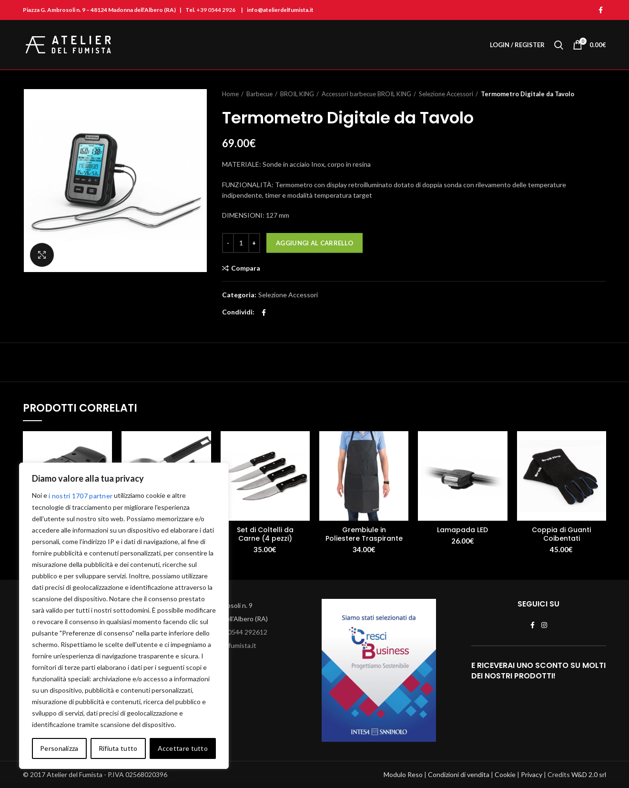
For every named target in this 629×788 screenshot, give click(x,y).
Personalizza (59, 748)
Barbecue (259, 94)
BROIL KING (297, 94)
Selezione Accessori (446, 94)
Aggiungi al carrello (314, 243)
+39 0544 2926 (215, 9)
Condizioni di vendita (458, 774)
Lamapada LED (462, 529)
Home (230, 94)
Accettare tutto (183, 748)
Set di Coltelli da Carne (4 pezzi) (265, 534)
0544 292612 (247, 632)
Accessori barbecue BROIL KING (366, 94)
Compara (245, 268)
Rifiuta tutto (118, 748)
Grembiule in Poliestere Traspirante (364, 534)
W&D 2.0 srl (588, 774)
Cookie (505, 774)
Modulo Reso (403, 774)
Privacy (531, 774)
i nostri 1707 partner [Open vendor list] (80, 496)
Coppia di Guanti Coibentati (561, 534)
